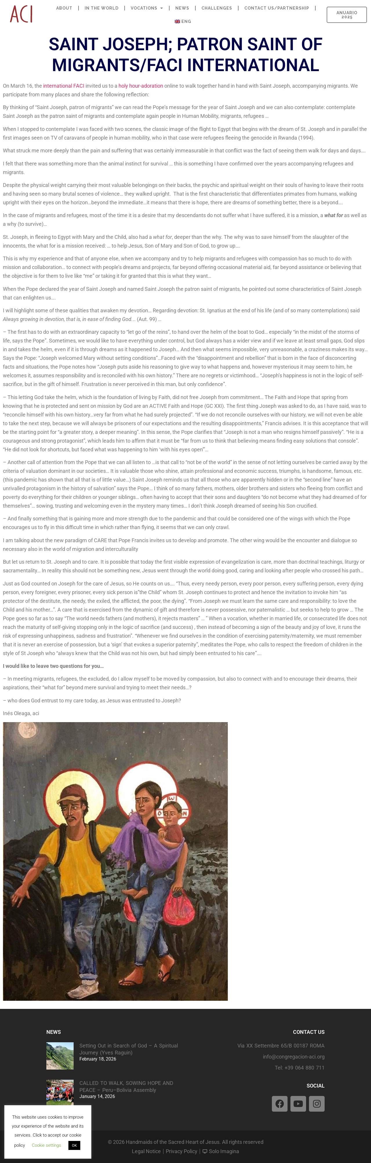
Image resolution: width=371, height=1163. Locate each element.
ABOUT (64, 8)
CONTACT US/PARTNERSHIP (276, 8)
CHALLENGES (216, 8)
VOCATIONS (147, 8)
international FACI (63, 86)
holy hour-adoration (141, 86)
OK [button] (74, 1145)
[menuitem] (183, 21)
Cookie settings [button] (46, 1145)
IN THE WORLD (102, 8)
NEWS (182, 8)
